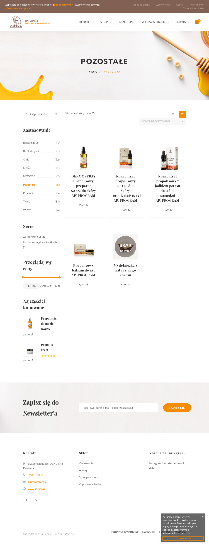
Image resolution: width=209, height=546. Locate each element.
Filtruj (31, 286)
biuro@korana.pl (37, 481)
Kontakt (183, 21)
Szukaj (56, 114)
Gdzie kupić (126, 21)
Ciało (26, 159)
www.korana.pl (36, 488)
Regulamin (148, 531)
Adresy (180, 4)
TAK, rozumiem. (183, 538)
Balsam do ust (31, 142)
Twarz (26, 201)
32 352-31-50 (36, 474)
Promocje (28, 193)
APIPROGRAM (32, 237)
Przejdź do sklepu (140, 4)
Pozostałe (29, 184)
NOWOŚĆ (29, 176)
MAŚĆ (27, 167)
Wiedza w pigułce (154, 21)
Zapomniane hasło (193, 8)
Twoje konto (197, 4)
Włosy (27, 209)
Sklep (104, 21)
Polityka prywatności (124, 531)
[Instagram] (36, 500)
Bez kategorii (31, 151)
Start (93, 71)
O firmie (84, 21)
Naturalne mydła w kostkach (40, 242)
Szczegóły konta (88, 477)
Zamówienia (163, 4)
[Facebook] (26, 500)
